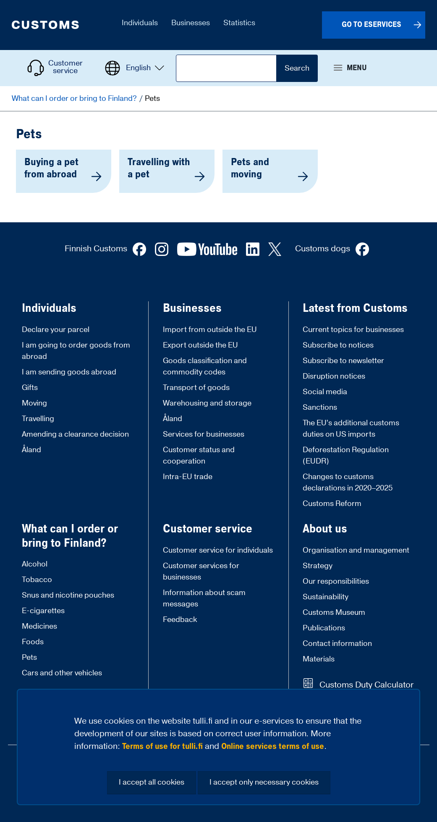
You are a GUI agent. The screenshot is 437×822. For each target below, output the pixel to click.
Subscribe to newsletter (343, 361)
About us (325, 529)
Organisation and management (356, 550)
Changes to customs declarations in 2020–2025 (348, 482)
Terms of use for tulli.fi (162, 746)
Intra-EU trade (187, 477)
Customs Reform (332, 503)
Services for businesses (203, 434)
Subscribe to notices (338, 345)
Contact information (337, 643)
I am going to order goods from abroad (76, 351)
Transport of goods (196, 387)
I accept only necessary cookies (264, 782)
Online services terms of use (272, 746)
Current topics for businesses (353, 329)
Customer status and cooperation (199, 455)
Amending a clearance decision (75, 434)
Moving (34, 403)
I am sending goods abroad (69, 372)
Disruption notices (334, 376)
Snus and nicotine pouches (68, 595)
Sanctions (320, 407)
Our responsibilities (336, 581)
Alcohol (34, 564)
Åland (31, 450)
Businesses (192, 308)
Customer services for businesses (201, 571)
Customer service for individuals (218, 550)
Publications (324, 628)
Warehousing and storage (207, 403)
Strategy (317, 566)
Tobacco (37, 579)
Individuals (49, 308)
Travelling (38, 419)
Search (297, 68)
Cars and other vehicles (62, 673)
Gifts (30, 387)
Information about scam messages (204, 598)
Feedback (180, 619)
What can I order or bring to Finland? (75, 98)
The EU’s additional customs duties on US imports (351, 429)
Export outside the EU (200, 345)
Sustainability (325, 597)
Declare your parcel (55, 329)
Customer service (207, 529)
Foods (33, 642)
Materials (319, 659)
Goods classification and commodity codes (205, 366)
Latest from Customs (355, 308)
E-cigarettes (43, 611)
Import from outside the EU (210, 329)
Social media (325, 392)
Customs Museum (334, 612)
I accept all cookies (151, 782)
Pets (29, 657)
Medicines (39, 626)
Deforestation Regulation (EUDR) (346, 455)
